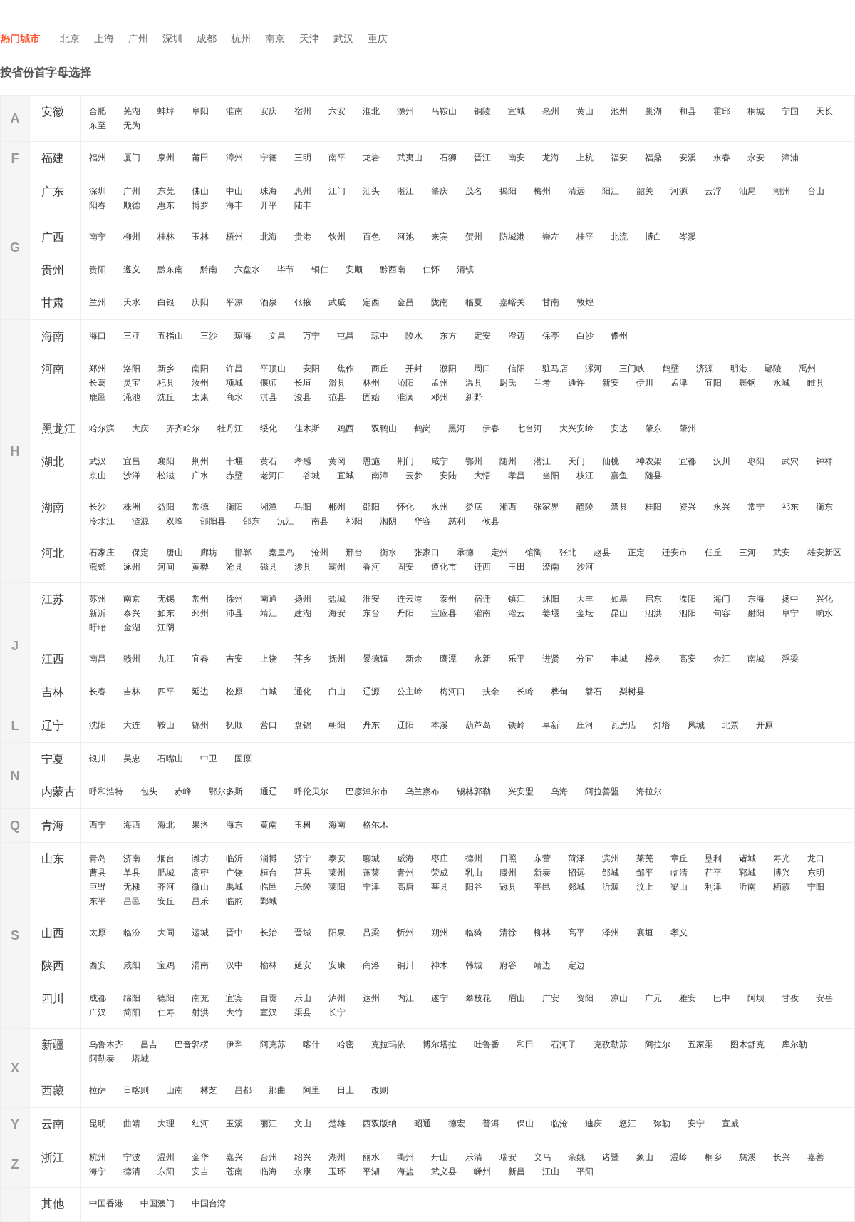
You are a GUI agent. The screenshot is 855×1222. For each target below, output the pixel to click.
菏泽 (576, 858)
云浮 (713, 191)
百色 (371, 237)
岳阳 (302, 507)
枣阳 (756, 461)
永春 (721, 158)
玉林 (200, 237)
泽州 (610, 933)
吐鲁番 (486, 1044)
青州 (405, 873)
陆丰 (302, 205)
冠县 (508, 887)
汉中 (234, 965)
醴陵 (585, 507)
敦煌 (585, 302)
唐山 (174, 553)
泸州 (337, 998)
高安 (687, 659)
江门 (337, 191)
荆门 (405, 461)
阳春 (97, 205)
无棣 (131, 887)
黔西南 (392, 269)
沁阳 (405, 383)
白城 (268, 692)
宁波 (131, 1157)
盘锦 (302, 725)
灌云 (516, 613)
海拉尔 (649, 791)
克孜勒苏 (611, 1044)
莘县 (439, 887)
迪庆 (593, 1124)
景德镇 (375, 659)
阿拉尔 (657, 1044)
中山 (234, 191)
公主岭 (410, 692)
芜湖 (131, 111)
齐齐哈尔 (183, 428)
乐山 (302, 998)
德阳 (166, 998)
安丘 (166, 901)
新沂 (97, 613)
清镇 (465, 269)
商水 (234, 397)
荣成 (439, 873)
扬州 (302, 599)
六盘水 (247, 269)
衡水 (388, 553)
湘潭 (268, 507)
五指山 (170, 336)
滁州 (405, 111)
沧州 (319, 553)
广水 (200, 476)
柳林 (542, 933)
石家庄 (102, 553)
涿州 (131, 567)
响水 (824, 613)
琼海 (243, 336)
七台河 (529, 428)
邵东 (251, 521)
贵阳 (97, 269)
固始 (371, 397)
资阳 (585, 998)
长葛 (97, 383)
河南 (52, 369)
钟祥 (824, 461)
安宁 (696, 1124)
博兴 (781, 873)
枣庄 (439, 858)
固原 (243, 759)
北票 (730, 725)
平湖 (371, 1171)
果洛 (200, 825)
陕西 (52, 966)
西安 (97, 965)
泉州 (166, 158)
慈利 (456, 521)
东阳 (166, 1171)
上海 (104, 38)
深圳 (172, 38)
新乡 (166, 369)
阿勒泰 (102, 1059)
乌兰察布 (422, 791)
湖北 (52, 462)
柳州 (131, 237)
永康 (302, 1171)
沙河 (585, 567)
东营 (542, 858)
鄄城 (268, 901)
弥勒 (661, 1124)
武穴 (790, 461)
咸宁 (439, 461)
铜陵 (482, 111)
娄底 (473, 507)
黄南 (268, 825)
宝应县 (444, 613)
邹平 (644, 873)
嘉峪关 (512, 302)
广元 (653, 998)
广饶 (234, 873)
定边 (576, 965)
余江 (721, 659)
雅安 (687, 998)
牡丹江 (230, 428)
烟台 (166, 858)
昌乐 (200, 901)
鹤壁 (670, 369)
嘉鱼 (619, 476)
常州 (200, 599)
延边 (200, 692)
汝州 (200, 383)
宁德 (268, 158)
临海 (268, 1171)
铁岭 (516, 725)
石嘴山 (170, 759)
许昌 (234, 369)
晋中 (234, 933)
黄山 (585, 111)
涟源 (140, 521)
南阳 (200, 369)
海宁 (97, 1171)
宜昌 (131, 461)
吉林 (52, 692)
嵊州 (482, 1171)
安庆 (268, 111)
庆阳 (200, 302)
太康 (200, 397)
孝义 (679, 933)
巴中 (721, 998)
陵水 (414, 336)
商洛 (371, 965)
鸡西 (345, 428)
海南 (52, 336)
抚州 (337, 659)
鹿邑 (97, 397)
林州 (371, 383)
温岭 (679, 1157)
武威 (337, 302)
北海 (268, 237)
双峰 (174, 521)
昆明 (97, 1124)
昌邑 (131, 901)
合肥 (97, 111)
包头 (148, 791)
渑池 (131, 397)
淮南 (234, 111)
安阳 (311, 369)
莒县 (302, 873)
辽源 (371, 692)
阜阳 (200, 111)
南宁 (97, 237)
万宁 (311, 336)
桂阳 (653, 507)
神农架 (649, 461)
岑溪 (687, 237)
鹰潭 (448, 659)
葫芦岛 (478, 725)
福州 (97, 158)
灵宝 (131, 383)
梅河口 (452, 692)
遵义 (131, 269)
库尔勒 (794, 1044)
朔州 (439, 933)
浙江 (52, 1157)
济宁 (302, 858)
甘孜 (790, 998)
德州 (473, 858)
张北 (567, 553)
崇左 (550, 237)
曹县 (97, 873)
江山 (550, 1171)
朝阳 (337, 725)
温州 (166, 1157)
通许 (576, 383)
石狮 (448, 158)
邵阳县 (213, 521)
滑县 (337, 383)
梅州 (542, 191)
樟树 (653, 659)
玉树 (302, 825)
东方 (448, 336)
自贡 (268, 998)
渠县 (302, 1012)
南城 (756, 659)
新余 (414, 659)
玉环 (337, 1171)
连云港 (410, 599)
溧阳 (687, 599)
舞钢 (747, 383)
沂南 (747, 887)
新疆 (52, 1045)
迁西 (482, 567)
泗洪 (653, 613)
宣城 (516, 111)
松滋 (166, 476)
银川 (97, 759)
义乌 (542, 1157)
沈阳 (97, 725)
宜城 (345, 476)
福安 (619, 158)
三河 (747, 553)
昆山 (619, 613)
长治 (268, 933)
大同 (166, 933)
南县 (319, 521)
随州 (508, 461)
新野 (473, 397)
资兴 (687, 507)
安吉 (200, 1171)
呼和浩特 (106, 791)
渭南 (200, 965)
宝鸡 (166, 965)
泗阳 (687, 613)
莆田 (200, 158)
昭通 (422, 1124)
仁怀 (431, 269)
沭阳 (550, 599)
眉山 (516, 998)
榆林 (268, 965)
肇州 (687, 428)
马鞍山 (444, 111)
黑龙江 (58, 429)
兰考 (542, 383)
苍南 (234, 1171)
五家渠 (700, 1044)
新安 (610, 383)
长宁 (337, 1012)
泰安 (337, 858)
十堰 (234, 461)
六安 (337, 111)
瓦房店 (623, 725)
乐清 (473, 1157)
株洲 (131, 507)
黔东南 (170, 269)
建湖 (302, 613)
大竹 (234, 1012)
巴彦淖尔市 (367, 791)
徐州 (234, 599)
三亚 (131, 336)
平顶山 (273, 369)
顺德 (131, 205)
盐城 (337, 599)
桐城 (756, 111)
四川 (52, 998)
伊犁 (234, 1044)
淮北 (371, 111)
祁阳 (354, 521)
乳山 (473, 873)
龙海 (550, 158)
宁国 (790, 111)
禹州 (807, 369)
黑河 (456, 428)
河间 (166, 567)
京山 (97, 476)
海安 (337, 613)
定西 (371, 302)
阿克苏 (273, 1044)
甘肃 (52, 303)
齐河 (166, 887)
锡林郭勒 (474, 791)
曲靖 (131, 1124)
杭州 (241, 38)
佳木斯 (307, 428)
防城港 (512, 237)
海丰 (234, 205)
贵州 (52, 270)
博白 (653, 237)
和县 (687, 111)
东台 (371, 613)
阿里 (311, 1090)
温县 (473, 383)
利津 (713, 887)
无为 (131, 125)
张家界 (546, 507)
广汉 (97, 1012)
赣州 (131, 659)
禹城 (234, 887)
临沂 (234, 858)
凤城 (696, 725)
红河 (200, 1124)
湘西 (508, 507)
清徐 (508, 933)
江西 (52, 659)
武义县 (444, 1171)
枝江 (585, 476)
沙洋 (131, 476)
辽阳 (405, 725)
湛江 (405, 191)
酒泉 (268, 302)
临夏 (473, 302)
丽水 (371, 1157)
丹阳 (405, 613)
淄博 (268, 858)
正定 (636, 553)
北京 (70, 38)
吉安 (234, 659)
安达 (619, 428)
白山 (337, 692)
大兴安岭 (576, 428)
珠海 (268, 191)
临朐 (234, 901)
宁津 (371, 887)
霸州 (337, 567)
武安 (781, 553)
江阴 (166, 627)
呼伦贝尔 (311, 791)
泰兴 (131, 613)
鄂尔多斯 (226, 791)
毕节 (285, 269)
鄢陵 (773, 369)
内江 (405, 998)
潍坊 (200, 858)
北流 (619, 237)
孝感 (302, 461)
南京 (275, 38)
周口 (482, 369)
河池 (405, 237)
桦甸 (559, 692)
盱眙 (97, 627)
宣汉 (268, 1012)
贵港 (302, 237)
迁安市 (675, 553)
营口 (268, 725)
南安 (516, 158)
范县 (337, 397)
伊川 (644, 383)
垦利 (713, 858)
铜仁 (319, 269)
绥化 (268, 428)
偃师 (268, 383)
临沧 (559, 1124)
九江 (166, 659)
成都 (207, 38)
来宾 (439, 237)
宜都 (687, 461)
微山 (200, 887)
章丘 (679, 858)
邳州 (200, 613)
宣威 (730, 1124)
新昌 (516, 1171)
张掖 (302, 302)
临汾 (131, 933)
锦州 (200, 725)
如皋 (619, 599)
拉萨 (97, 1090)
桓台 (268, 873)
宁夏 (52, 759)
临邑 (268, 887)
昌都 (243, 1090)
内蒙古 (58, 792)
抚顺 (234, 725)
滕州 (508, 873)
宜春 (200, 659)
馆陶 (533, 553)
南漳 (379, 476)
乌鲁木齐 (106, 1044)
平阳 (585, 1171)
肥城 (166, 873)
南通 (268, 599)
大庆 (140, 428)
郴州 (337, 507)
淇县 (268, 397)
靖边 (542, 965)
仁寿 (166, 1012)
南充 (200, 998)
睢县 (815, 383)
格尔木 (375, 825)
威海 (405, 858)
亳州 (550, 111)
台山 (815, 191)
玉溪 (234, 1124)
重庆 (378, 38)
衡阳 (234, 507)
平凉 (234, 302)
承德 (465, 553)
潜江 (542, 461)
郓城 (747, 873)
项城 (234, 383)
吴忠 (131, 759)
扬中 (790, 599)
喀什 (311, 1044)
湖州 (337, 1157)
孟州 (439, 383)
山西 (52, 933)
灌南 (482, 613)
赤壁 (234, 476)
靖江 (268, 613)
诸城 (747, 858)
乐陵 (302, 887)
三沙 (208, 336)
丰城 (619, 659)
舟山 (439, 1157)
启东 (653, 599)
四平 (166, 692)
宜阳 (713, 383)
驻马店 (555, 369)
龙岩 (371, 158)
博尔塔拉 (440, 1044)
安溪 (687, 158)
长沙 (97, 507)
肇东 (653, 428)
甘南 (550, 302)
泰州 (448, 599)
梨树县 (632, 692)
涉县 (302, 567)
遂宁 (439, 998)
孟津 (679, 383)
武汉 (343, 38)
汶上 (644, 887)
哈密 (345, 1044)
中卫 (208, 759)
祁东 (790, 507)
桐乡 (713, 1157)
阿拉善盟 (602, 791)
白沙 (585, 336)
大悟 (482, 476)
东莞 (166, 191)
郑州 (97, 369)
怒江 (627, 1124)
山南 (174, 1090)
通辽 (268, 791)
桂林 (166, 237)
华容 (422, 521)
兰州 (97, 302)
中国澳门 (157, 1203)
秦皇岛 (281, 553)
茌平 (713, 873)
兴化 (824, 599)
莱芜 (644, 858)
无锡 (166, 599)
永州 (439, 507)
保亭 (550, 336)
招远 (576, 873)
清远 (576, 191)
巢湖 (653, 111)
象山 (644, 1157)
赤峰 (183, 791)
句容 (721, 613)
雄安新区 (824, 553)
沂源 (610, 887)
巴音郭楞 (192, 1044)
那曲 (277, 1090)
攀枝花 (478, 998)
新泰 (542, 873)
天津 (309, 38)
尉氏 (508, 383)
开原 (764, 725)
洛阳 (131, 369)
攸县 (490, 521)
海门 (721, 599)
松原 (234, 692)
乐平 (516, 659)
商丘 (379, 369)
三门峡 (632, 369)
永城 (781, 383)
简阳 (131, 1012)
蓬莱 (371, 873)
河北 (52, 553)
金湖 (131, 627)
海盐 (405, 1171)
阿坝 (756, 998)
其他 (52, 1204)
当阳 (550, 476)
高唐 (405, 887)
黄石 (268, 461)
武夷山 (410, 158)
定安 (482, 336)
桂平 (585, 237)
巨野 (97, 887)
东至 (97, 125)
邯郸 (243, 553)
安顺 (354, 269)
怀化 (405, 507)
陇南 (439, 302)
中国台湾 (209, 1203)
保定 (140, 553)
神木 (439, 965)
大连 (131, 725)
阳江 (610, 191)
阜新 (550, 725)
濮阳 (448, 369)
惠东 (166, 205)
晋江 (482, 158)
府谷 (508, 965)
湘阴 (388, 521)
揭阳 (508, 191)
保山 (525, 1124)
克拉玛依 (388, 1044)
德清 (131, 1171)
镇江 (516, 599)
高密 (200, 873)
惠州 (302, 191)
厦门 (131, 158)
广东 (52, 191)
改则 (379, 1090)
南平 (337, 158)
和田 (525, 1044)
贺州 (473, 237)
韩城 (473, 965)
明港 (738, 369)
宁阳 (815, 887)
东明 (815, 873)
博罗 (200, 205)
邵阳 (371, 507)
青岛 (97, 858)
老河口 (273, 476)
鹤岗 (422, 428)
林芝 (208, 1090)
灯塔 (661, 725)
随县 (653, 476)
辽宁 (52, 725)
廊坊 (208, 553)
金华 (200, 1157)
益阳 (166, 507)
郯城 (576, 887)
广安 (550, 998)
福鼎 (653, 158)
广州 (138, 38)
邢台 (354, 553)
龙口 (815, 858)
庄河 (585, 725)
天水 (131, 302)
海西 (131, 825)
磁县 (268, 567)
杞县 (166, 383)
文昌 (277, 336)
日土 (345, 1090)
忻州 (405, 933)
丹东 (371, 725)
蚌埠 (166, 111)
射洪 (200, 1012)
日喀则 (136, 1090)
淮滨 (405, 397)
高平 (576, 933)
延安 (302, 965)
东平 (97, 901)
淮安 (371, 599)
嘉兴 (234, 1157)
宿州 (302, 111)
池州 (619, 111)
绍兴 (302, 1157)
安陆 (448, 476)
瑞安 (508, 1157)
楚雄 (337, 1124)
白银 (166, 302)
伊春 (490, 428)
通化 (302, 692)
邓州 (439, 397)
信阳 (516, 369)
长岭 (525, 692)
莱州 (337, 873)
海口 (97, 336)
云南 (52, 1124)
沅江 (285, 521)
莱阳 (337, 887)
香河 (371, 567)
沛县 (234, 613)
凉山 (619, 998)
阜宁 (790, 613)
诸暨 (610, 1157)
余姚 (576, 1157)
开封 (414, 369)
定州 (499, 553)
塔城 (140, 1059)
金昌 (405, 302)
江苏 (52, 599)
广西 (52, 237)
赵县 (602, 553)
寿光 (781, 858)
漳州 (234, 158)
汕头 (371, 191)
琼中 (379, 336)
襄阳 (166, 461)
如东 (166, 613)
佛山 (200, 191)
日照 (508, 858)
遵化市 (444, 567)
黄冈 (337, 461)
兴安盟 (521, 791)
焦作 (345, 369)
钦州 (337, 237)
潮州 (781, 191)
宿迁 (482, 599)
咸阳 (131, 965)
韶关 (644, 191)
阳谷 (473, 887)
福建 (52, 158)
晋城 (302, 933)
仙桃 (610, 461)
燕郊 (97, 567)
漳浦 (790, 158)
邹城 (610, 873)
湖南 (52, 507)
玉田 (516, 567)
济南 (131, 858)
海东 (234, 825)
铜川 (405, 965)
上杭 (585, 158)
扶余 (490, 692)
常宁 (756, 507)
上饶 (268, 659)
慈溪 (747, 1157)
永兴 (721, 507)
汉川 (721, 461)
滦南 (550, 567)
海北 (166, 825)
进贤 (550, 659)
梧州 (234, 237)
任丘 (713, 553)
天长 (824, 111)
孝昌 (516, 476)
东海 (756, 599)
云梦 (414, 476)
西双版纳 (380, 1124)
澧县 (619, 507)
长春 (97, 692)
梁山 (679, 887)
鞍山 (166, 725)
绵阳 (131, 998)
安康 (337, 965)
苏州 (97, 599)
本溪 (439, 725)
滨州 (610, 858)
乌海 (559, 791)
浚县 (302, 397)
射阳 (756, 613)
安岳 (824, 998)
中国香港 (106, 1203)
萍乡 (302, 659)
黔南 (208, 269)
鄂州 (473, 461)
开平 (268, 205)
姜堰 (550, 613)
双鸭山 (384, 428)
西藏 (52, 1090)
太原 (97, 933)
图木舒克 (747, 1044)
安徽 (52, 112)
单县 (131, 873)
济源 (704, 369)
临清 (679, 873)
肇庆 (439, 191)
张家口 (427, 553)
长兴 (781, 1157)
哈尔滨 (102, 428)
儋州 (619, 336)
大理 (166, 1124)
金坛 (585, 613)
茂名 (473, 191)
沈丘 (166, 397)
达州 (371, 998)
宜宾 (234, 998)
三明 (302, 158)
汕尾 (747, 191)
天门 (576, 461)
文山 (302, 1124)
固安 (405, 567)
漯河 (593, 369)
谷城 (311, 476)
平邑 (542, 887)
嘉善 (815, 1157)
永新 (482, 659)
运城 (200, 933)
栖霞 (781, 887)
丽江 (268, 1124)
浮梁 (790, 659)
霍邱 (721, 111)
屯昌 (345, 336)
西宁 (97, 825)
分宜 (585, 659)
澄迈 (516, 336)
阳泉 (337, 933)
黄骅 (200, 567)
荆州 (200, 461)
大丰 (585, 599)
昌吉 (148, 1044)
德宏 (456, 1124)
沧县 (234, 567)
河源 (679, 191)
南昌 (97, 659)
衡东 (824, 507)
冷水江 (102, 521)
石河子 (563, 1044)
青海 (52, 825)
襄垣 (644, 933)
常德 (200, 507)
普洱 (490, 1124)
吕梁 (371, 933)
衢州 (405, 1157)
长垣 (302, 383)
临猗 (473, 933)
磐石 (593, 692)
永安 (756, 158)
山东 (52, 859)
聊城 (371, 858)
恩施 (371, 461)
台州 (268, 1157)
